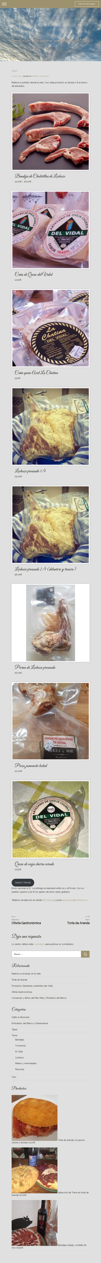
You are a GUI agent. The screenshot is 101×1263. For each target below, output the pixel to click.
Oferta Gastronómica (26, 923)
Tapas (14, 1029)
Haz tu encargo (86, 3)
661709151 (48, 900)
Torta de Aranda (78, 923)
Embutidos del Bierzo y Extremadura (30, 1023)
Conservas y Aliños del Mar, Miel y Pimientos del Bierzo (39, 998)
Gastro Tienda (23, 882)
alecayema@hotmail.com (75, 900)
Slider (14, 71)
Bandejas (19, 1039)
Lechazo (19, 1057)
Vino (14, 1077)
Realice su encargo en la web (26, 973)
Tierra (14, 1035)
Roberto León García (40, 76)
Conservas (20, 1045)
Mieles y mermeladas (26, 1063)
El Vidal (19, 1051)
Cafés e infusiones (20, 1017)
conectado (39, 944)
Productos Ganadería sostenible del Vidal (32, 986)
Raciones (19, 1069)
